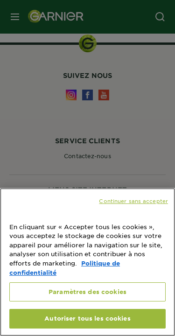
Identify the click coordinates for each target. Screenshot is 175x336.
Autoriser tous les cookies (87, 318)
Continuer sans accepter (133, 200)
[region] (87, 262)
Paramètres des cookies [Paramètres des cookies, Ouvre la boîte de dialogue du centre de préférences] (87, 291)
